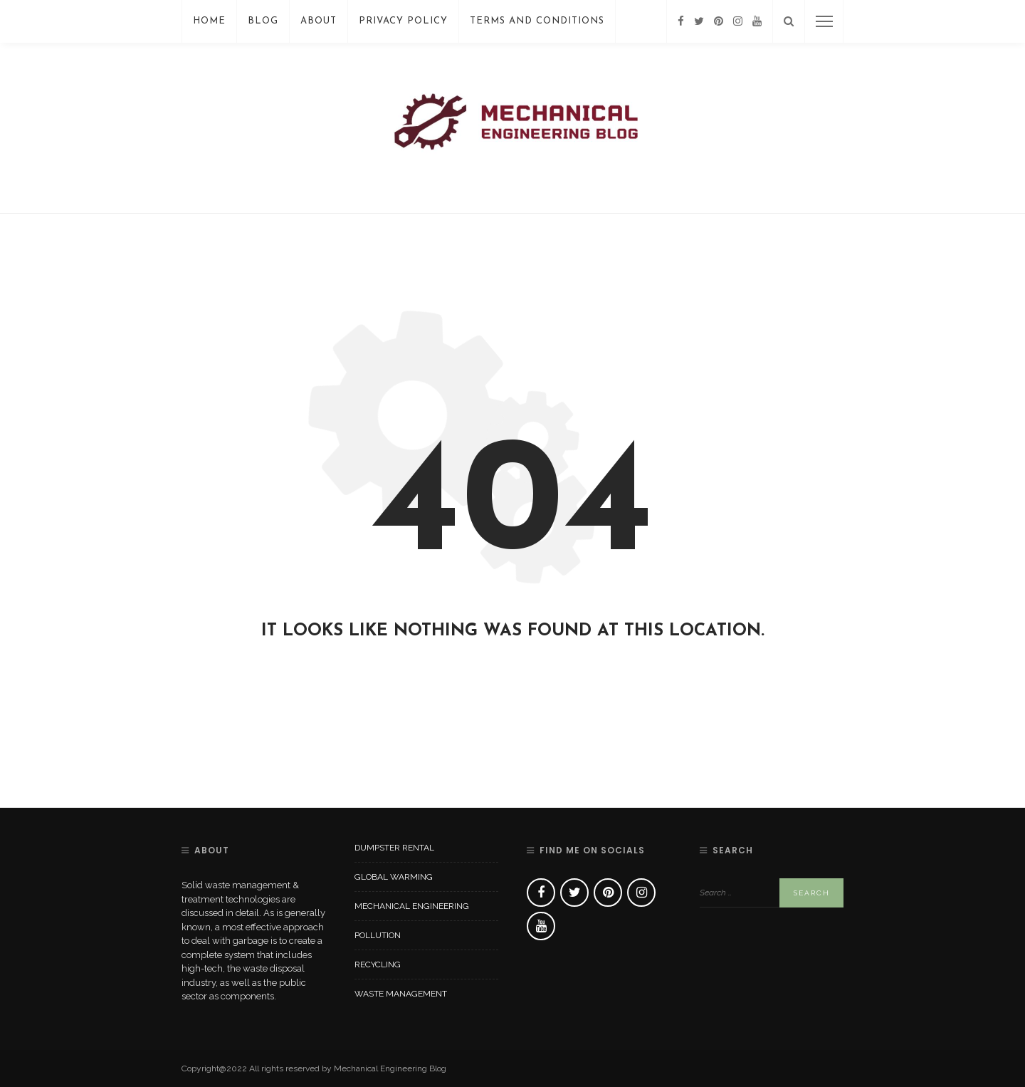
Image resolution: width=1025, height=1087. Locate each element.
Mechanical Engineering (411, 906)
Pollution (377, 935)
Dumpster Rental (394, 848)
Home (209, 21)
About (318, 21)
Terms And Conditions (537, 21)
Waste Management (400, 994)
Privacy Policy (403, 21)
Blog (263, 21)
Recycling (377, 964)
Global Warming (393, 877)
